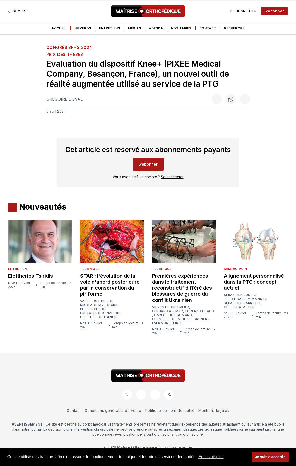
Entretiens (109, 28)
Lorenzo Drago (199, 311)
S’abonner (274, 11)
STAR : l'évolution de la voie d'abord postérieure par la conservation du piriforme (110, 285)
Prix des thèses (64, 54)
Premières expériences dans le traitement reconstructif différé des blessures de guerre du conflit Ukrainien (182, 288)
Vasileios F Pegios (97, 301)
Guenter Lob (164, 319)
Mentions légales (213, 410)
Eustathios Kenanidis (100, 313)
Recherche (234, 28)
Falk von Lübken (167, 323)
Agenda (156, 28)
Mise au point (236, 269)
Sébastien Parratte (242, 303)
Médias (134, 28)
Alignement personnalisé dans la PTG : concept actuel (254, 282)
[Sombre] (17, 11)
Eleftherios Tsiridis (30, 276)
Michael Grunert (194, 319)
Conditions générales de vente (113, 410)
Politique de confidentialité (170, 410)
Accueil (59, 28)
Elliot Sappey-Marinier (245, 299)
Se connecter (243, 11)
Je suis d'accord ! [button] (270, 457)
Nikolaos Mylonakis (99, 305)
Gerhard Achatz (167, 311)
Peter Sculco (93, 309)
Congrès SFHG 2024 (69, 47)
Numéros (82, 28)
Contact (207, 28)
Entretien (17, 269)
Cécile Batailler (239, 307)
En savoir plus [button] (211, 457)
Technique (90, 269)
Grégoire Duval (64, 99)
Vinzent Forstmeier (170, 307)
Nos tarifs (181, 28)
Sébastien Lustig (240, 295)
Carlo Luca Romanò (173, 315)
